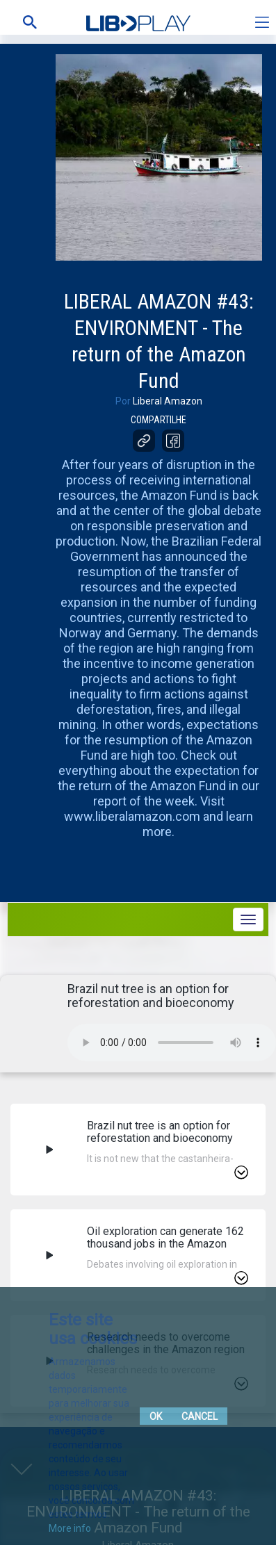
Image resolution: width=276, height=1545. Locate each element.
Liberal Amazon (167, 401)
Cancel (199, 1416)
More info (70, 1528)
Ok (155, 1416)
